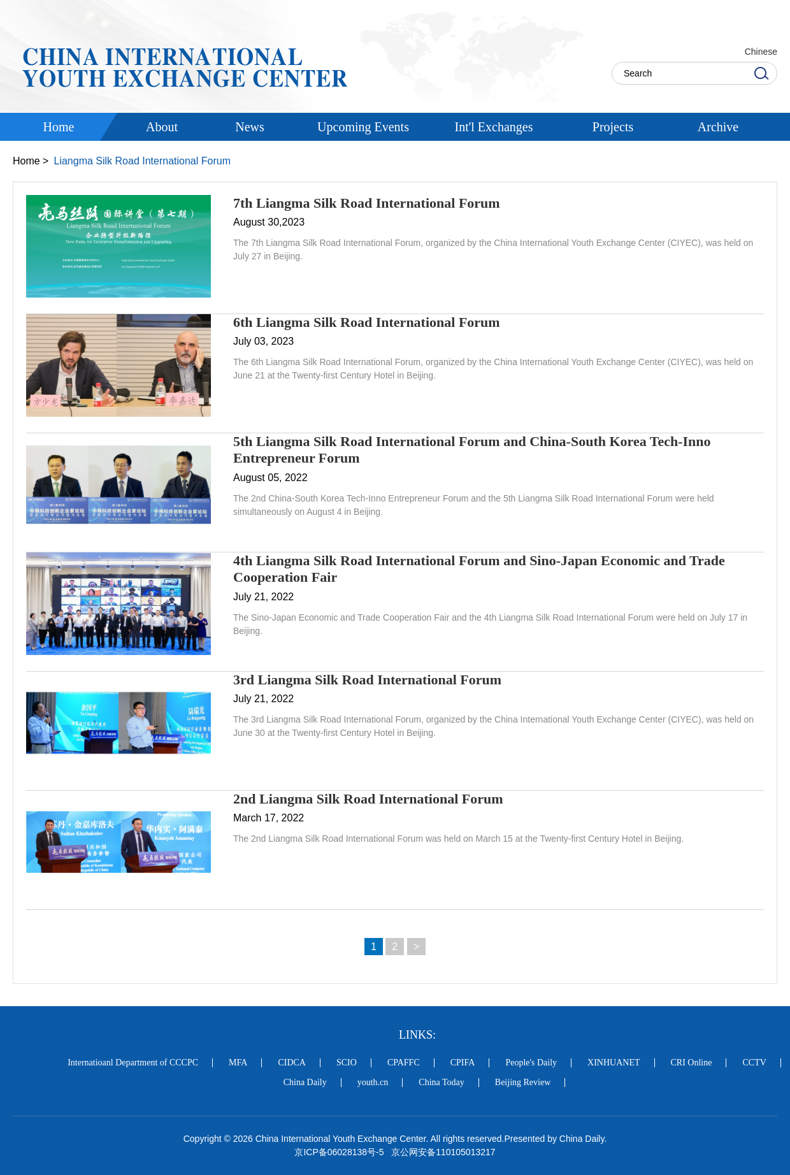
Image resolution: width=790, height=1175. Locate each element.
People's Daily (531, 1062)
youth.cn (373, 1082)
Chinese (761, 52)
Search (761, 73)
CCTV (754, 1062)
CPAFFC (403, 1062)
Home (26, 160)
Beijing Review (523, 1082)
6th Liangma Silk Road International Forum (366, 322)
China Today (441, 1082)
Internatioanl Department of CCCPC (133, 1062)
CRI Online (691, 1062)
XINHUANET (613, 1062)
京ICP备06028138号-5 (339, 1152)
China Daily (305, 1082)
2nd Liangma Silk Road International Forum (368, 799)
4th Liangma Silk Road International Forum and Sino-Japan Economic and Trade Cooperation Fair (479, 568)
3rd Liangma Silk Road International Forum (367, 680)
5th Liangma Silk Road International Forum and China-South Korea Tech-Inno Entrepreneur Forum (472, 449)
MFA (238, 1062)
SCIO (346, 1062)
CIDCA (292, 1062)
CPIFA (462, 1062)
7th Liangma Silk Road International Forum (366, 203)
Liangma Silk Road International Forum (142, 160)
